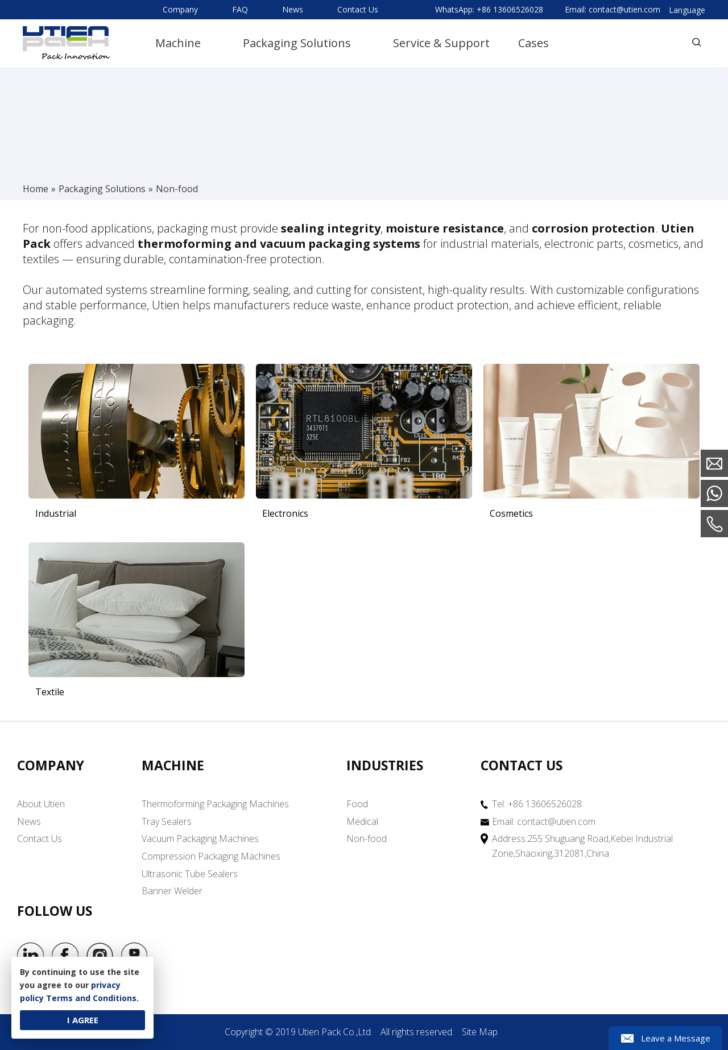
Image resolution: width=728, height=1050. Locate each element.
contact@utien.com (624, 9)
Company (180, 9)
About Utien (41, 804)
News (292, 9)
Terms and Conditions (91, 998)
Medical (362, 821)
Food (357, 804)
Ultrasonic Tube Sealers (190, 874)
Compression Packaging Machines (211, 856)
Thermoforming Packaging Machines (215, 804)
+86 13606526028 (510, 9)
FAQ (240, 9)
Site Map (480, 1032)
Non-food (366, 839)
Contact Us (357, 9)
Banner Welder (172, 891)
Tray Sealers (167, 821)
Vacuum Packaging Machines (200, 839)
